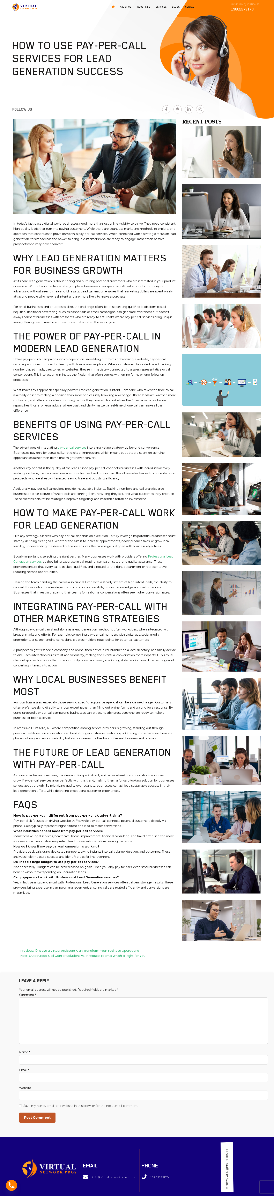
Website (25, 1088)
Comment (27, 995)
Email (24, 1070)
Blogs (176, 7)
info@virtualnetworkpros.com (113, 1177)
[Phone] (11, 1185)
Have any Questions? (245, 7)
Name (24, 1052)
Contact (190, 7)
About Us (125, 7)
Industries (143, 7)
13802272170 (160, 1177)
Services (161, 7)
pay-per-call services (72, 447)
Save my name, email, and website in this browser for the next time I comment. (80, 1106)
